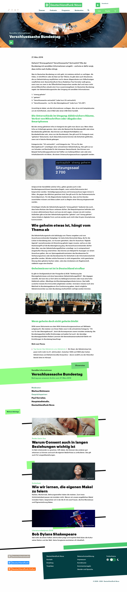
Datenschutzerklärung (85, 556)
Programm (66, 10)
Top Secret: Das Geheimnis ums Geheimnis (49, 349)
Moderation (79, 10)
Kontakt (49, 559)
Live (99, 11)
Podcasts (53, 10)
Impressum (81, 559)
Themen (42, 10)
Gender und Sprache (85, 569)
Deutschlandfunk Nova (55, 556)
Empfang (50, 563)
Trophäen (50, 566)
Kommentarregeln (84, 566)
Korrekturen (81, 563)
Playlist (107, 11)
